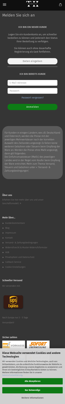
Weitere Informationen (32, 398)
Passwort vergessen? (33, 97)
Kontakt (9, 238)
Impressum (10, 233)
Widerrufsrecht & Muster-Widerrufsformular (26, 247)
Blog (7, 228)
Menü (4, 4)
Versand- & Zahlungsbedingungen (21, 242)
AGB (7, 252)
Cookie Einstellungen (15, 267)
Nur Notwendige (32, 390)
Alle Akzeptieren (32, 381)
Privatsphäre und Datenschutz (19, 257)
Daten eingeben (32, 61)
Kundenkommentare (15, 223)
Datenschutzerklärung (12, 375)
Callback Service (13, 262)
